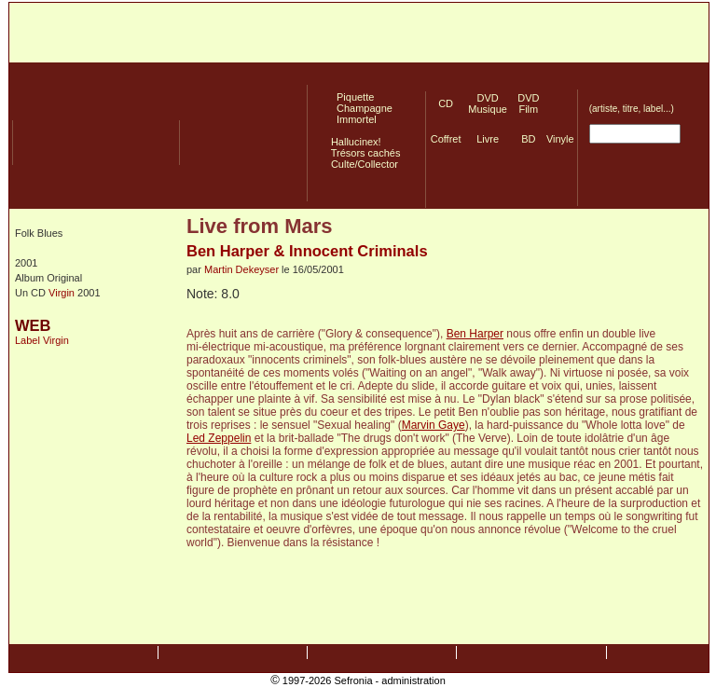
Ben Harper (475, 333)
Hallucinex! (353, 141)
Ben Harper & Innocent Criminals (307, 250)
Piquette (350, 97)
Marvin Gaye (433, 425)
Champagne (358, 108)
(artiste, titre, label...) (631, 108)
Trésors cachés (363, 152)
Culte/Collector (361, 164)
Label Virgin (42, 340)
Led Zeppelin (218, 438)
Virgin (61, 292)
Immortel (351, 119)
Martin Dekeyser (241, 269)
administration (413, 680)
